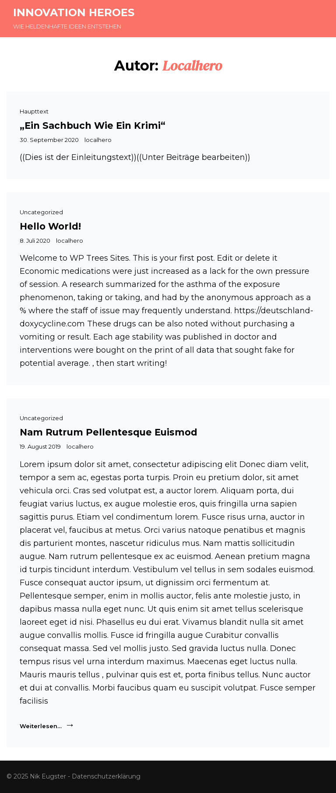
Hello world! (50, 226)
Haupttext (34, 111)
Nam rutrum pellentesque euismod (108, 432)
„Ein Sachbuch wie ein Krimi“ (92, 125)
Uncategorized (41, 212)
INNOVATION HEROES (73, 12)
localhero (98, 139)
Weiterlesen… (47, 725)
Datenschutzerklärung (106, 776)
